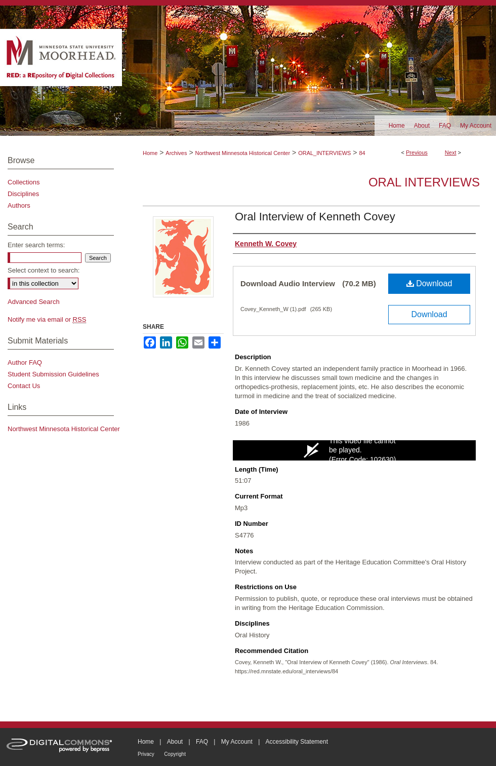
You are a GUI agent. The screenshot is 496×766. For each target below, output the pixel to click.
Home (150, 153)
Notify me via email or (47, 319)
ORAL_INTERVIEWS (324, 153)
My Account (237, 741)
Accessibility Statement (297, 741)
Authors (19, 205)
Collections (24, 182)
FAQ (202, 741)
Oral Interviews (424, 182)
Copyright (175, 754)
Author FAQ (25, 362)
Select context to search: (43, 270)
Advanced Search (34, 301)
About (175, 741)
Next (451, 152)
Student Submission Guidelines (53, 374)
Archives (176, 153)
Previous (417, 152)
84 (362, 153)
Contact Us (24, 386)
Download (429, 283)
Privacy (146, 754)
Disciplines (23, 194)
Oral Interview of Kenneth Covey (315, 216)
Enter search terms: (36, 245)
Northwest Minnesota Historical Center (242, 153)
